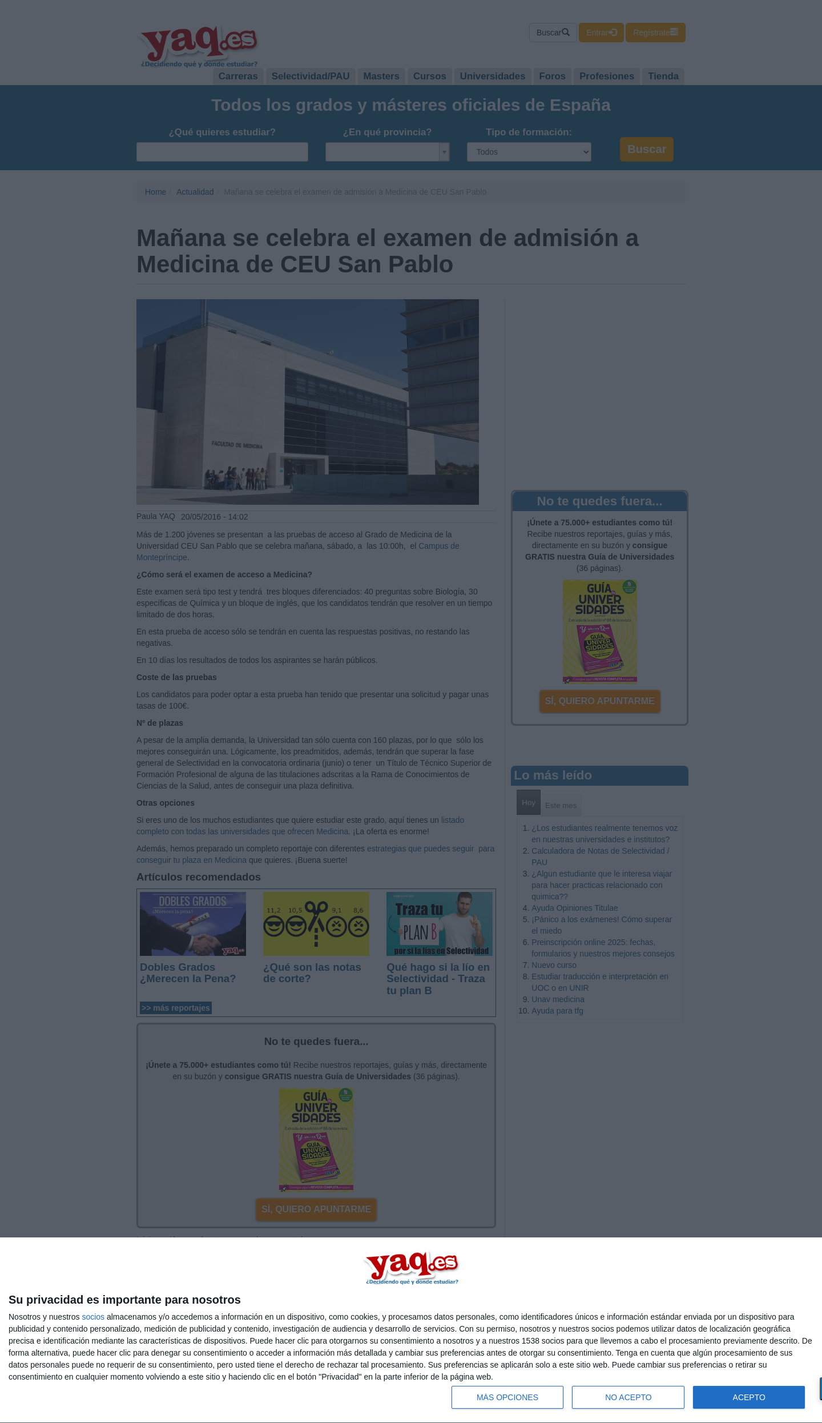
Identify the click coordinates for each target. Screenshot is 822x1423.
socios (93, 1317)
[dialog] (411, 1330)
